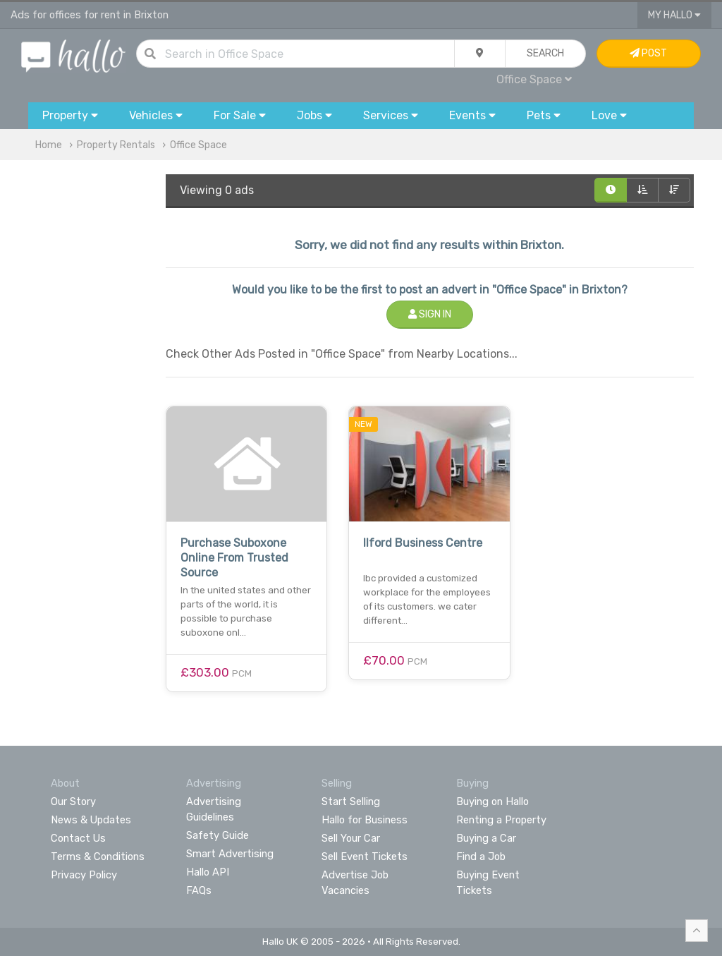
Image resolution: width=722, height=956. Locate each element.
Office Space (534, 79)
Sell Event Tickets (365, 856)
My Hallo (674, 15)
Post (648, 53)
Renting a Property (501, 819)
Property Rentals (116, 145)
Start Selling (351, 801)
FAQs (199, 890)
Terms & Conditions (98, 856)
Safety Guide (217, 835)
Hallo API (207, 872)
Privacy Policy (84, 875)
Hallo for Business (365, 819)
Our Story (73, 801)
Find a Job (481, 856)
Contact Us (78, 838)
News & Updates (91, 819)
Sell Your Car (351, 838)
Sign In (429, 314)
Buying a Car (486, 838)
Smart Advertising (230, 853)
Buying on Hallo (492, 801)
